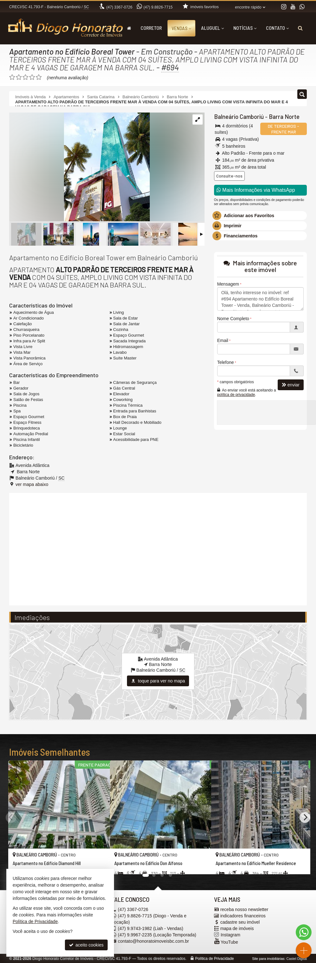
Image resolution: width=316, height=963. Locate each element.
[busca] (300, 28)
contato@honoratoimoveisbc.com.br (153, 941)
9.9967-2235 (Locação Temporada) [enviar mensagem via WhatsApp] (157, 934)
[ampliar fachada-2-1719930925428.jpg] (79, 167)
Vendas (181, 28)
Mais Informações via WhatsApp (256, 190)
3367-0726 (119, 7)
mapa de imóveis (237, 928)
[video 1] (158, 548)
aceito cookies (86, 944)
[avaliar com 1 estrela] (12, 77)
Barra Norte (281, 116)
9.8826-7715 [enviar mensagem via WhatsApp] (158, 7)
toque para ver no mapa (158, 680)
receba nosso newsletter (244, 909)
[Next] (305, 817)
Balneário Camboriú (238, 116)
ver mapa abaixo (32, 484)
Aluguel (212, 28)
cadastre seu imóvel (240, 922)
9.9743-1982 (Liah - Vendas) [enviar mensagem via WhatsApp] (150, 928)
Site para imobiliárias (268, 958)
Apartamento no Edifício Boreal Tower (72, 51)
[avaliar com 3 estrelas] (25, 77)
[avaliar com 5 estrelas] (39, 77)
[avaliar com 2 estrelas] (19, 77)
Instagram (230, 934)
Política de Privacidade (214, 958)
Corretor (151, 28)
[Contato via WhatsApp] (304, 932)
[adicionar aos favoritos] (98, 864)
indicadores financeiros (243, 915)
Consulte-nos (229, 175)
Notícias (244, 28)
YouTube (229, 942)
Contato (277, 28)
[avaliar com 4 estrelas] (32, 77)
